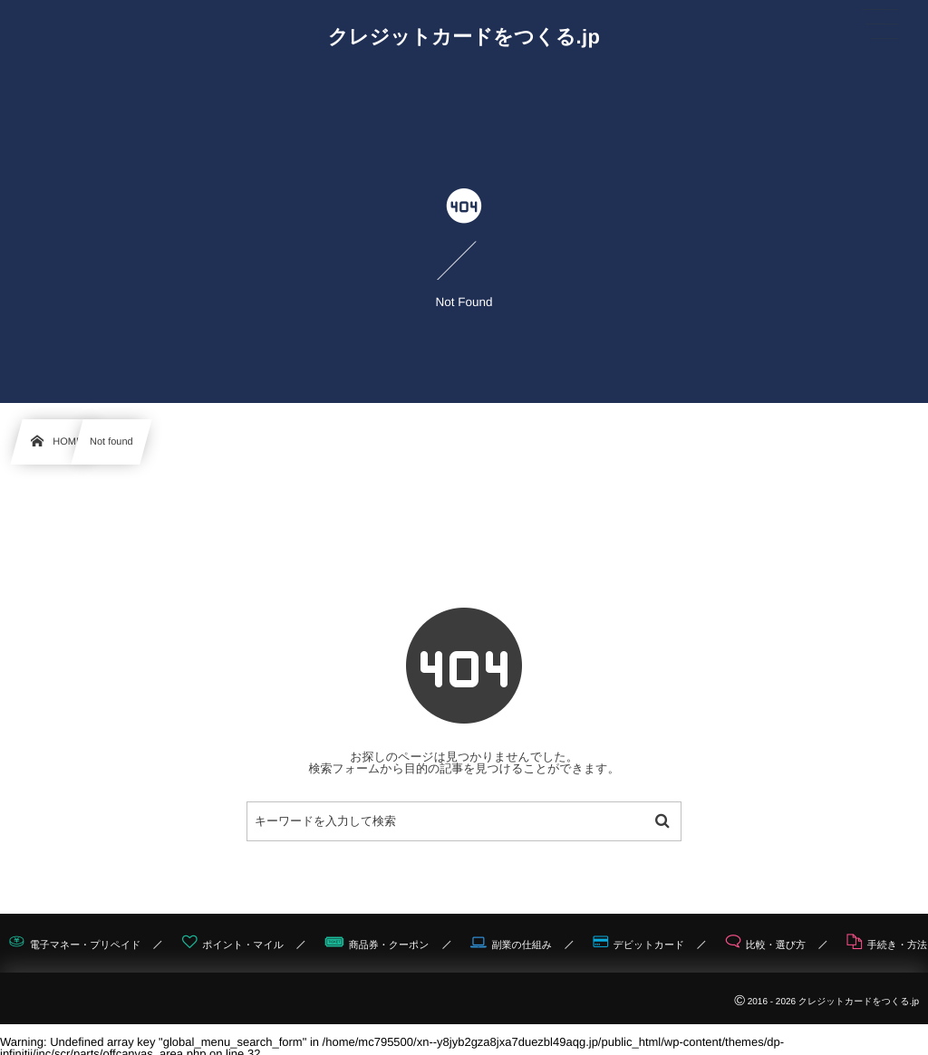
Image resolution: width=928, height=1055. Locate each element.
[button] (880, 24)
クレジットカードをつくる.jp (464, 37)
